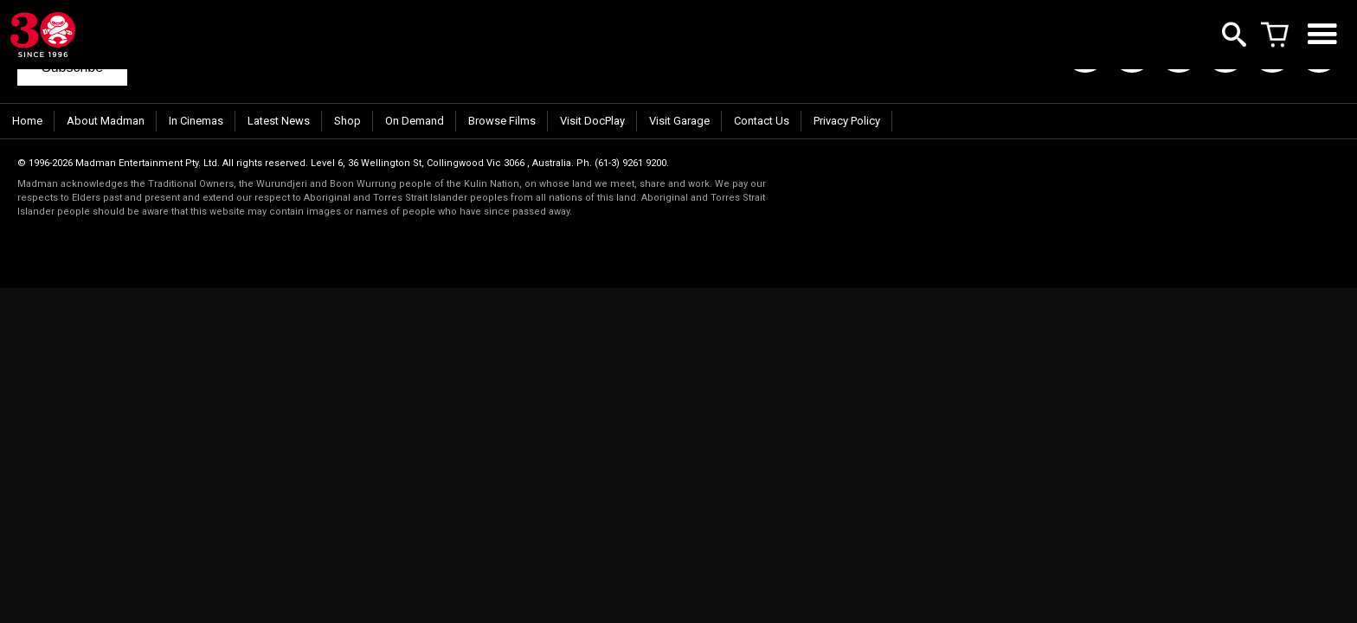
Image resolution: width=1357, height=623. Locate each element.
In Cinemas (196, 120)
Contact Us (761, 120)
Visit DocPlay (592, 120)
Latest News (279, 120)
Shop (347, 120)
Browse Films (502, 120)
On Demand (414, 120)
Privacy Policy (847, 120)
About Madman (106, 120)
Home (27, 120)
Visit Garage (679, 120)
